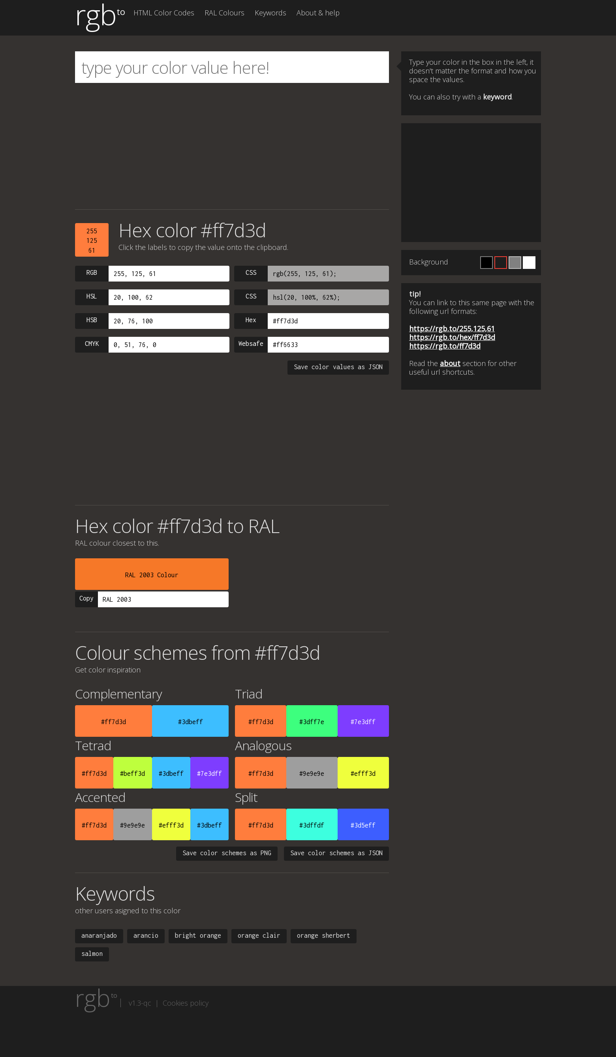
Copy (86, 598)
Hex (251, 319)
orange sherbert (323, 935)
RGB (91, 272)
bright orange (198, 935)
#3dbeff (190, 721)
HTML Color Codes (163, 12)
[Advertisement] (232, 146)
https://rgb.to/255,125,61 (452, 328)
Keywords (270, 12)
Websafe (251, 343)
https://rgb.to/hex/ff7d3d (452, 337)
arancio (145, 935)
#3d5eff (363, 825)
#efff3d (363, 773)
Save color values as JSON (338, 366)
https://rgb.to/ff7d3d (445, 346)
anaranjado (99, 935)
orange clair (259, 935)
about (450, 363)
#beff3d (132, 773)
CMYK (92, 343)
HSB (91, 319)
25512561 (91, 240)
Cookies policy (185, 1003)
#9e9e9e (311, 773)
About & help (318, 12)
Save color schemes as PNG (226, 852)
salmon (92, 953)
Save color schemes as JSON (336, 852)
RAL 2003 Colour (151, 574)
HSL (91, 296)
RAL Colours (224, 12)
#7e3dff (363, 721)
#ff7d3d (113, 721)
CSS (251, 272)
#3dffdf (311, 825)
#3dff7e (311, 721)
